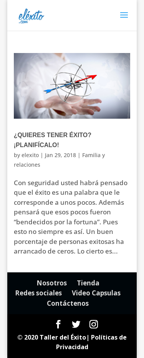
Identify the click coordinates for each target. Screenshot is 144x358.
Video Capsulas (96, 292)
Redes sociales (38, 292)
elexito (30, 155)
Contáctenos (68, 303)
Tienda (88, 282)
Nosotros (51, 282)
